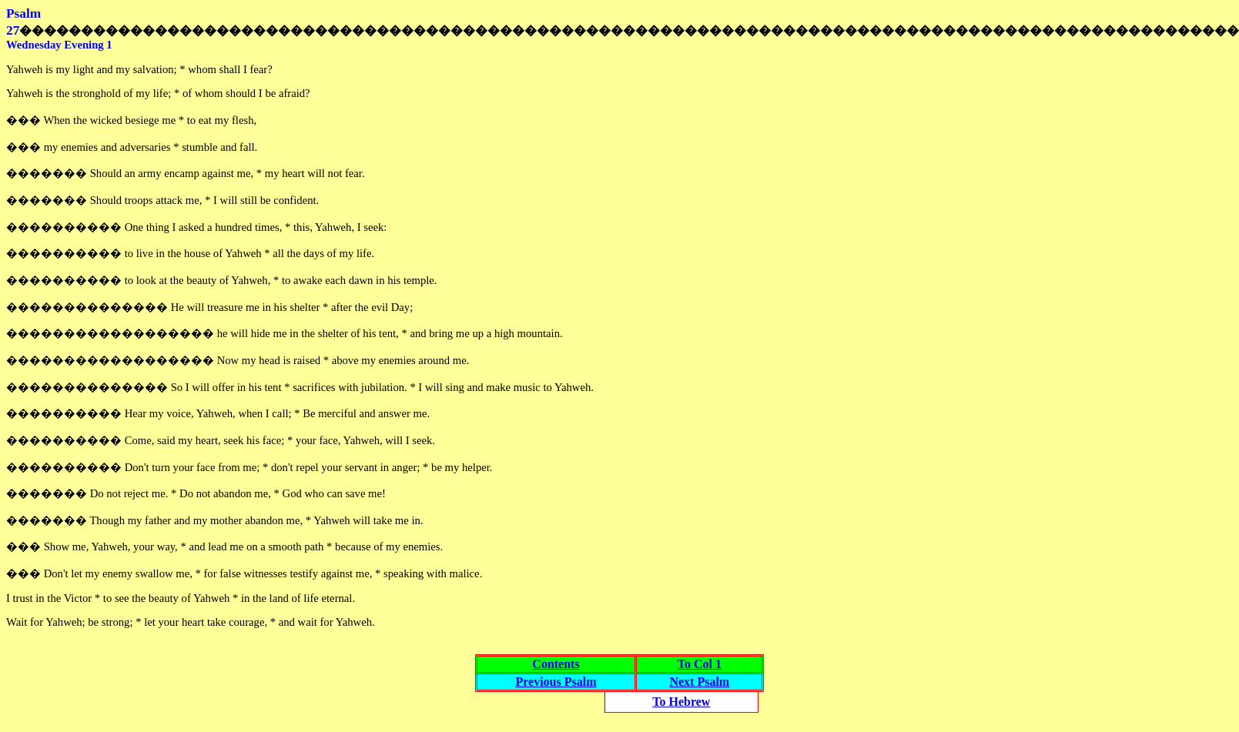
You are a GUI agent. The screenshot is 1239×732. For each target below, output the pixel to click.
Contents (555, 663)
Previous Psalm (555, 681)
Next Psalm (699, 681)
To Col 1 (700, 663)
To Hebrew (681, 701)
